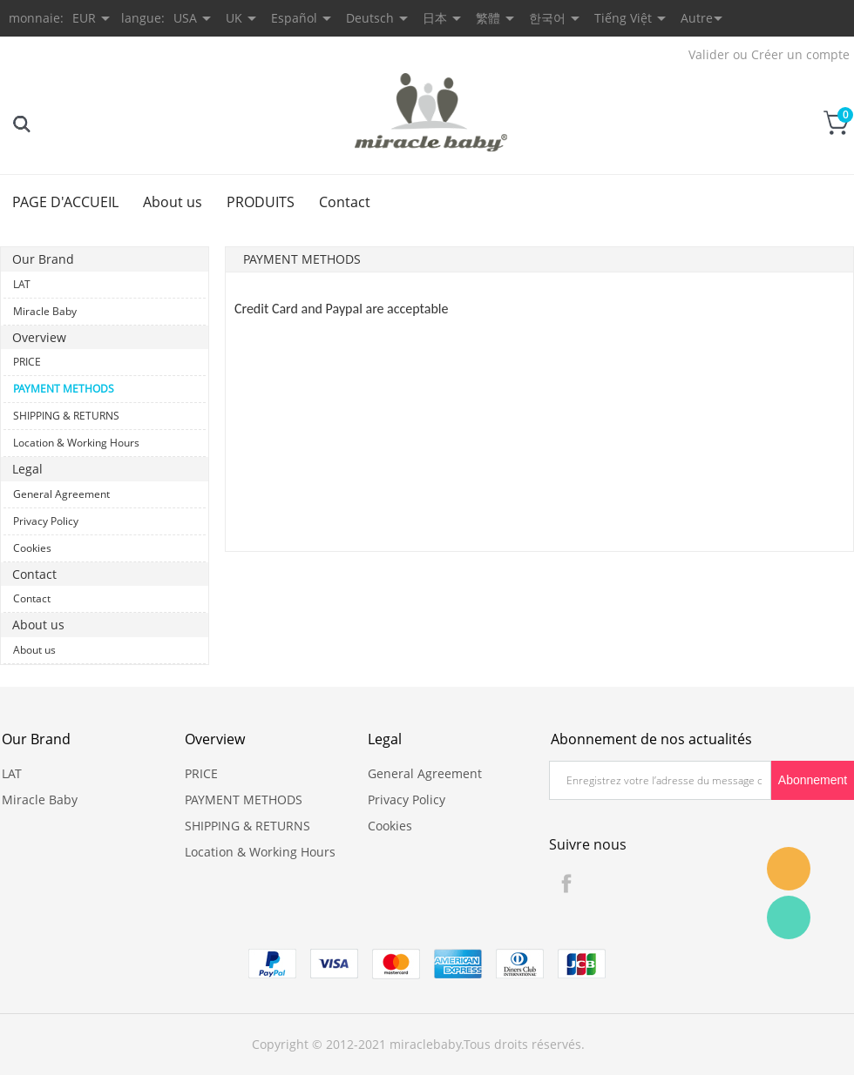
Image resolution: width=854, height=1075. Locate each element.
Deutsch (370, 18)
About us (172, 202)
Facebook (566, 883)
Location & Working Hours (76, 442)
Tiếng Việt (623, 18)
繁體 (488, 18)
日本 (435, 18)
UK (234, 18)
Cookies (32, 548)
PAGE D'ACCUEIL (65, 202)
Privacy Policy (45, 521)
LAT (21, 284)
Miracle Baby (45, 311)
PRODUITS (261, 202)
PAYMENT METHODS (63, 388)
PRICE (27, 361)
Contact (344, 202)
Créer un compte (800, 54)
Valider (708, 54)
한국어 (547, 18)
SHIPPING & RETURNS (66, 415)
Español (294, 18)
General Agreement (61, 494)
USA (185, 18)
